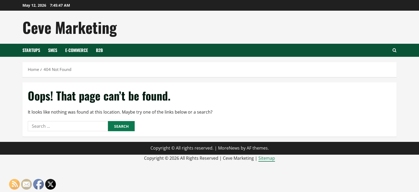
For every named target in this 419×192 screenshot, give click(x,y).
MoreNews (229, 148)
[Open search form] (395, 50)
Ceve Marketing (69, 27)
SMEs (52, 50)
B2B (99, 50)
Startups (31, 50)
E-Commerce (76, 50)
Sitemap (266, 158)
